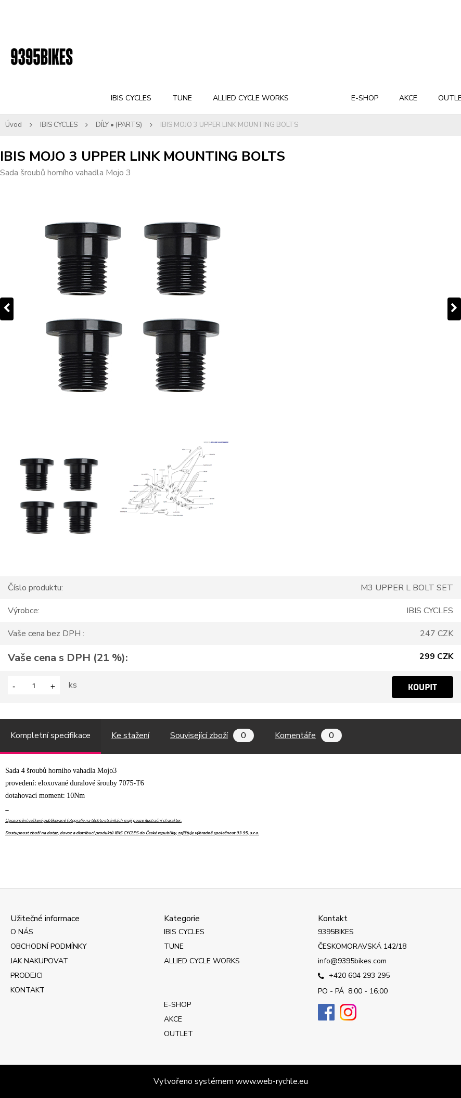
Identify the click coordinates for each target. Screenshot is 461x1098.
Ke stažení (130, 735)
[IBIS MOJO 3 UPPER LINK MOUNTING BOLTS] (230, 309)
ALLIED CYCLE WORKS (251, 98)
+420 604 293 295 (354, 976)
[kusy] (34, 685)
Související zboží (212, 735)
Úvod (13, 125)
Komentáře (308, 735)
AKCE (408, 98)
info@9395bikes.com (352, 961)
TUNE (182, 98)
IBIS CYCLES (131, 98)
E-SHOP (364, 98)
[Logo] (41, 57)
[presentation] (7, 309)
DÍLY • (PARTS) (119, 125)
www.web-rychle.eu (272, 1081)
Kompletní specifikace (50, 735)
